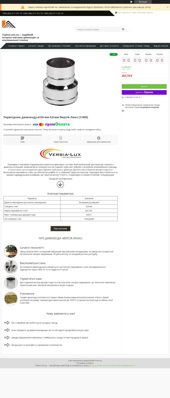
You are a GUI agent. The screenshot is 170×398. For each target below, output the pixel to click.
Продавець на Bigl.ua (85, 363)
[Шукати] (123, 29)
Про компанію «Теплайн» (59, 46)
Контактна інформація (85, 46)
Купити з (144, 92)
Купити (144, 86)
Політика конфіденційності (124, 365)
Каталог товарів (36, 46)
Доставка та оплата (109, 46)
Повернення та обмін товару (136, 46)
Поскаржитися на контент (101, 365)
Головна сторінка (16, 46)
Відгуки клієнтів (161, 46)
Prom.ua (98, 360)
